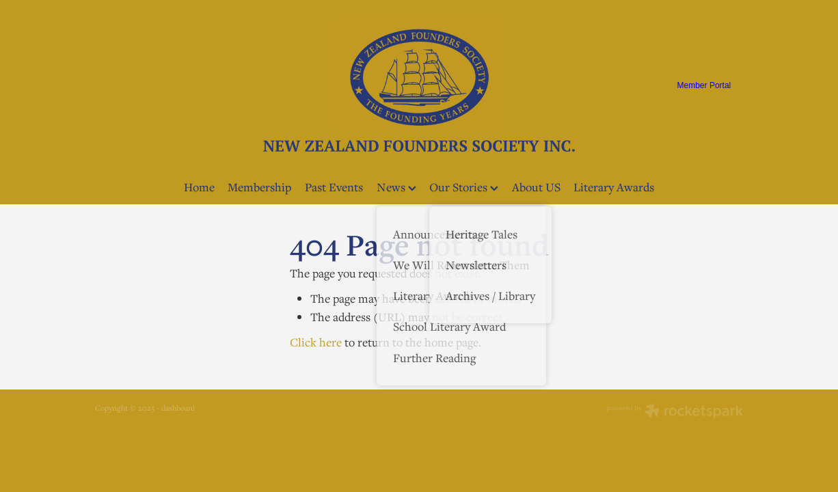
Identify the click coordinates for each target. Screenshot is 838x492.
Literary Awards (613, 187)
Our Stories (463, 187)
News (396, 187)
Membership (259, 187)
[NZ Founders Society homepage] (419, 85)
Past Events (334, 187)
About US (536, 187)
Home (199, 187)
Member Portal (704, 85)
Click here (316, 342)
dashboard (178, 407)
